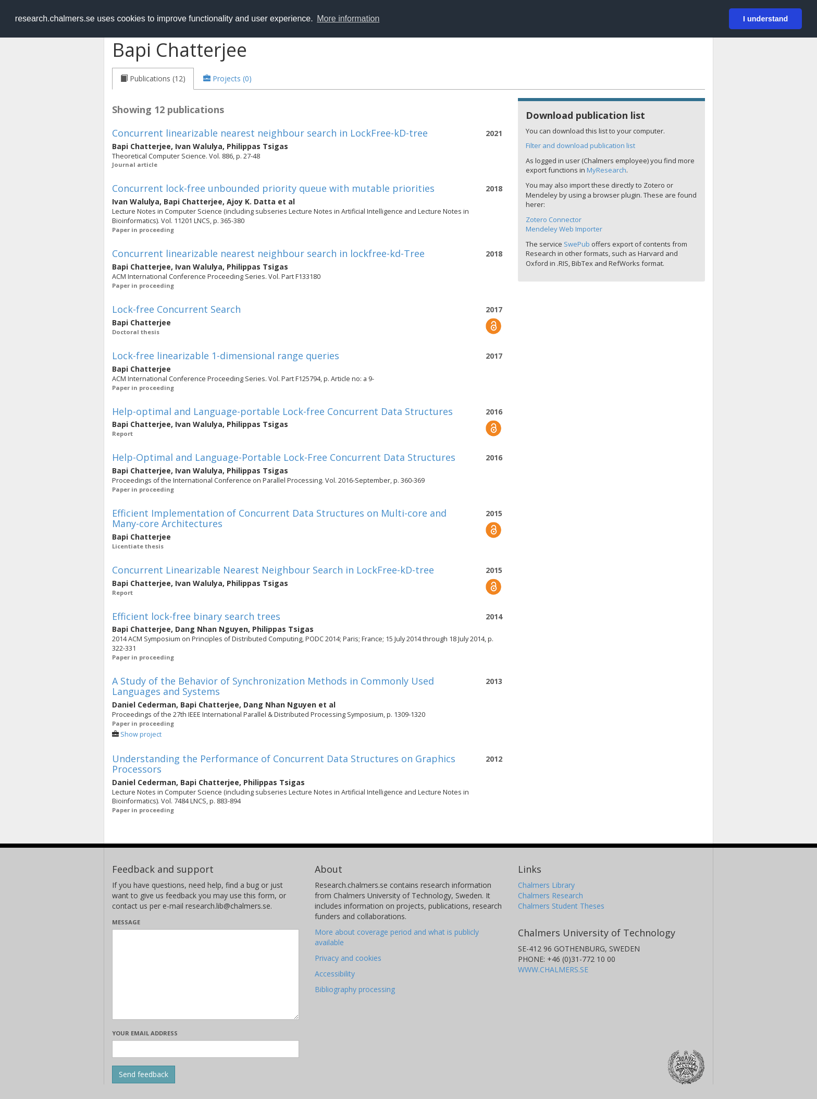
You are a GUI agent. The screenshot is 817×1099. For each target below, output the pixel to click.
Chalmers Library (546, 885)
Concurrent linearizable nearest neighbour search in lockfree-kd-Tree (268, 253)
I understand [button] (765, 19)
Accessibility (335, 974)
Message (126, 922)
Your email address (145, 1033)
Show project (141, 734)
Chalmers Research (550, 895)
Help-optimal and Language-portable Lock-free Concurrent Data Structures (282, 411)
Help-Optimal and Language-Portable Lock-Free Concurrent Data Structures (283, 457)
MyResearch (606, 170)
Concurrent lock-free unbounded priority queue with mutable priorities (273, 188)
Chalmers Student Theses (561, 906)
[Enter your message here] (205, 974)
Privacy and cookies (348, 958)
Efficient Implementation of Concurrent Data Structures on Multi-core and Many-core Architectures (279, 518)
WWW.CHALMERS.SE (553, 969)
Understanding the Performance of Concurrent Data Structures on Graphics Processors (283, 763)
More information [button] (348, 18)
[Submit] (143, 1074)
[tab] (153, 79)
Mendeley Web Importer (564, 229)
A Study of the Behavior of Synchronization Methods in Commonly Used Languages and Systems (273, 686)
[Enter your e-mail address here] (205, 1049)
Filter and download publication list (580, 145)
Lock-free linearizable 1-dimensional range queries (225, 355)
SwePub (577, 244)
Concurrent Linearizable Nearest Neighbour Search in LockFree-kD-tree (273, 570)
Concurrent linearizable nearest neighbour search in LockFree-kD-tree (270, 133)
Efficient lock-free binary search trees (196, 616)
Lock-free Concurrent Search (176, 309)
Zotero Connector (553, 219)
